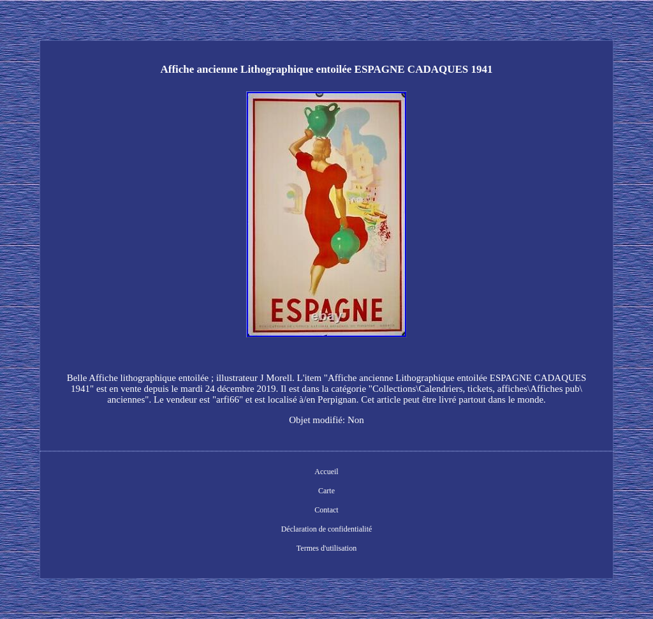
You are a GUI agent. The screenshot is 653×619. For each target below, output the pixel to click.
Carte (326, 490)
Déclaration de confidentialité (326, 529)
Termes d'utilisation (326, 548)
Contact (326, 509)
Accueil (326, 471)
